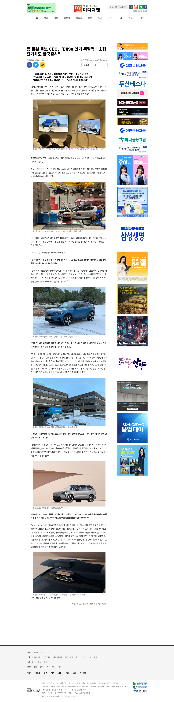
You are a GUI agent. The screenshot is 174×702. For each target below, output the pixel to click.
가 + (96, 64)
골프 (53, 667)
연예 (120, 18)
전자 (83, 657)
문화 (142, 18)
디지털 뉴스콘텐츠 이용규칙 (109, 683)
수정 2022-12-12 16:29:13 (37, 60)
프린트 (86, 64)
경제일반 (35, 652)
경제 (46, 18)
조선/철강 (46, 657)
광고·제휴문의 (61, 683)
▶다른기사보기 (56, 597)
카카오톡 (42, 65)
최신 (33, 662)
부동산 (67, 18)
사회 (110, 18)
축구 (41, 667)
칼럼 (90, 18)
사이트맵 (83, 673)
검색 (131, 7)
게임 (89, 657)
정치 (100, 18)
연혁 (52, 683)
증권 (48, 652)
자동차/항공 (36, 657)
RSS (74, 673)
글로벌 (79, 18)
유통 (95, 657)
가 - (104, 65)
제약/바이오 (69, 657)
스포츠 (131, 18)
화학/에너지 (57, 657)
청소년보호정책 (74, 683)
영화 (39, 662)
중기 (77, 657)
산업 (56, 18)
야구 (47, 667)
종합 (35, 667)
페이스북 (29, 65)
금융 (42, 652)
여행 (59, 667)
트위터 (36, 65)
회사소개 (45, 683)
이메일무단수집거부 (89, 683)
